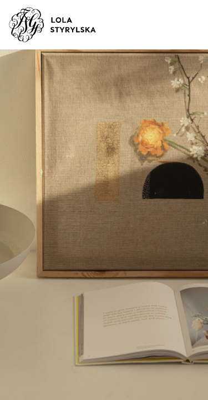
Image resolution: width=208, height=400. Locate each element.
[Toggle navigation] (184, 25)
